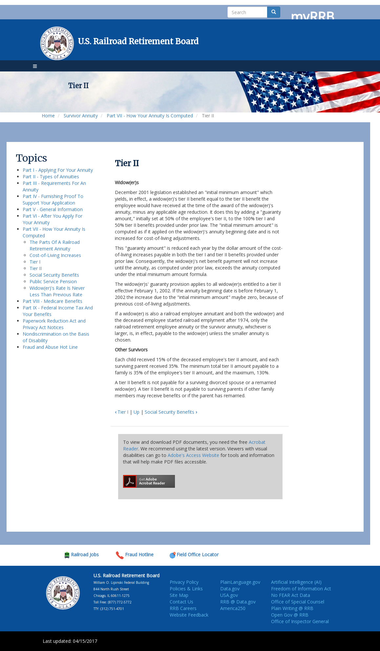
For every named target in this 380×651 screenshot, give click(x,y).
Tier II (36, 268)
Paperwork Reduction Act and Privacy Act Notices (54, 324)
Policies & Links (186, 588)
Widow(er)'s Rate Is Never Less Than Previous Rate (57, 291)
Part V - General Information (53, 209)
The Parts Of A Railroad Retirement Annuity (55, 245)
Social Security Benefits (54, 275)
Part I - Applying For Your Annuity (58, 170)
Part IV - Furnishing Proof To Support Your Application (53, 199)
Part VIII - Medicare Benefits (52, 301)
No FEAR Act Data (290, 595)
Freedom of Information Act (301, 588)
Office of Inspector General (300, 621)
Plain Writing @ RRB (292, 608)
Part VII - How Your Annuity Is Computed (150, 115)
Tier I (35, 262)
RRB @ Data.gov (238, 602)
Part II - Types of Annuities (51, 176)
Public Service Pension (53, 281)
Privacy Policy (184, 582)
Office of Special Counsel (297, 602)
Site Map (179, 595)
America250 (232, 608)
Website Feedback (189, 615)
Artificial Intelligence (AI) (296, 582)
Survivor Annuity (81, 115)
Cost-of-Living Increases (55, 255)
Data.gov (230, 588)
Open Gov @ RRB (289, 615)
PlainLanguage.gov (240, 582)
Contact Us (181, 602)
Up (136, 412)
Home (48, 115)
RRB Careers (183, 608)
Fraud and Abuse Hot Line (50, 347)
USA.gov (229, 595)
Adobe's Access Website (193, 455)
